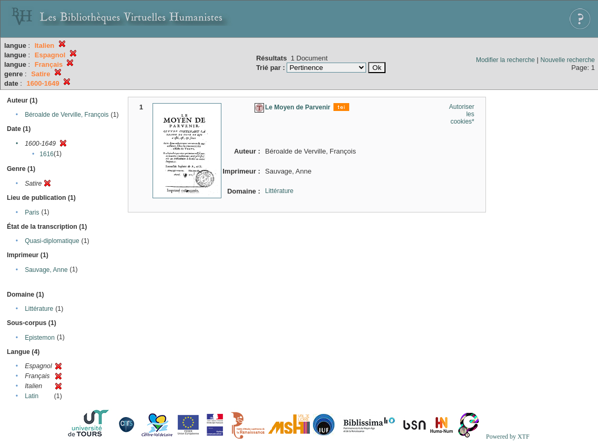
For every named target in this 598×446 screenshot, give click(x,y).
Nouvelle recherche (568, 60)
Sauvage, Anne (46, 269)
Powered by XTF (508, 436)
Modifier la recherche (505, 60)
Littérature (39, 308)
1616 (46, 154)
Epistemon (40, 337)
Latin (31, 396)
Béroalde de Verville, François (66, 114)
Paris (32, 212)
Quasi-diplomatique (52, 241)
